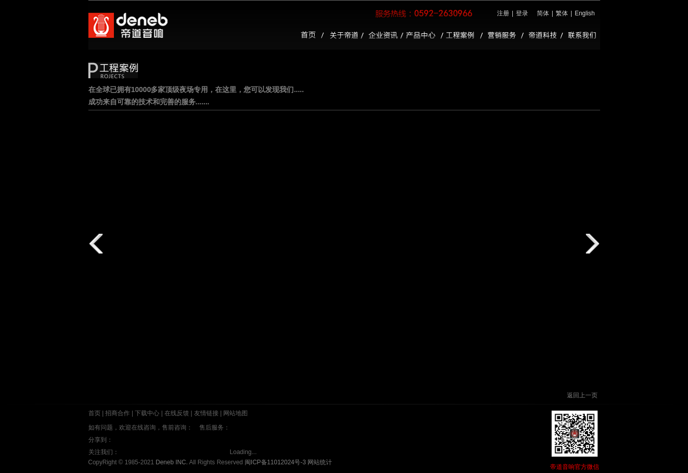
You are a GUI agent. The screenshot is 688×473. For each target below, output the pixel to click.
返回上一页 (582, 395)
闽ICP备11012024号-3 (275, 462)
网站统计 (319, 462)
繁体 (562, 13)
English (585, 13)
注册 (503, 13)
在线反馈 (176, 413)
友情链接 (206, 413)
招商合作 (117, 413)
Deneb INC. (172, 462)
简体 (543, 13)
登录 (522, 13)
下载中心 (147, 413)
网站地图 (235, 413)
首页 (94, 413)
